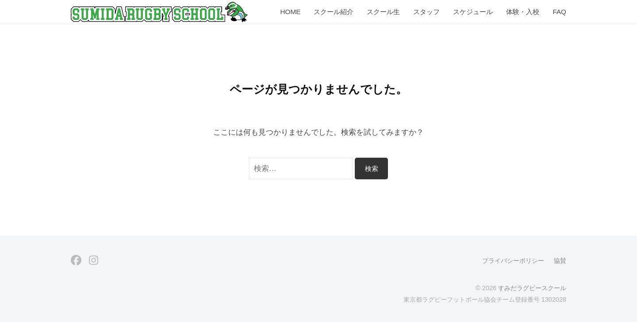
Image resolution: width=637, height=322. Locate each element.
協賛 (560, 260)
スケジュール (473, 11)
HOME (290, 11)
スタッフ (426, 11)
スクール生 (383, 11)
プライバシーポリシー (513, 260)
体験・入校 (522, 11)
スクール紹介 (333, 11)
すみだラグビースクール (532, 288)
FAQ (559, 11)
